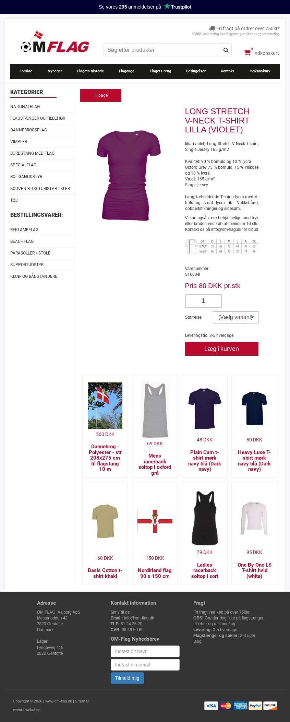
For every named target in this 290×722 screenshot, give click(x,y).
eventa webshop (26, 710)
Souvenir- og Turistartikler (40, 188)
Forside (26, 71)
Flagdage (126, 71)
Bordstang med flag (32, 153)
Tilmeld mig (127, 678)
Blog (197, 641)
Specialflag (23, 165)
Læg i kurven (221, 348)
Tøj (14, 200)
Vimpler (18, 141)
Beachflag (22, 241)
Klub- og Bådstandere (33, 276)
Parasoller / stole (30, 253)
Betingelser (196, 71)
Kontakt (227, 71)
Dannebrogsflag (28, 130)
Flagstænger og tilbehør (37, 118)
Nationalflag (25, 106)
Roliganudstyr (26, 176)
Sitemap (82, 701)
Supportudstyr (27, 264)
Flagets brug (160, 71)
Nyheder (55, 71)
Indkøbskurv (262, 52)
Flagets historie (90, 71)
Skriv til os (120, 612)
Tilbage (101, 95)
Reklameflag (24, 229)
